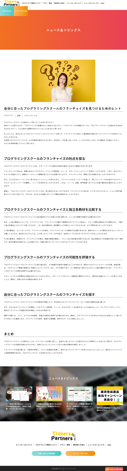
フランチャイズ (31, 115)
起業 (19, 115)
